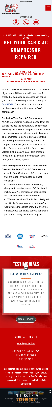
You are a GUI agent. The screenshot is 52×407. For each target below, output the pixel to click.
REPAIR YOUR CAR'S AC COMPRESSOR (26, 81)
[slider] (26, 288)
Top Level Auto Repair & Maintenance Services (23, 75)
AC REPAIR (26, 79)
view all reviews (26, 329)
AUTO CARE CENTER (25, 72)
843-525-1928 (9, 35)
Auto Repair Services (26, 353)
